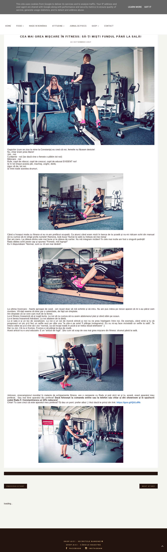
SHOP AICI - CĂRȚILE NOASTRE (83, 541)
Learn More (135, 7)
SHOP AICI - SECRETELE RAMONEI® (83, 538)
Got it (147, 7)
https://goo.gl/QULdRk (128, 402)
